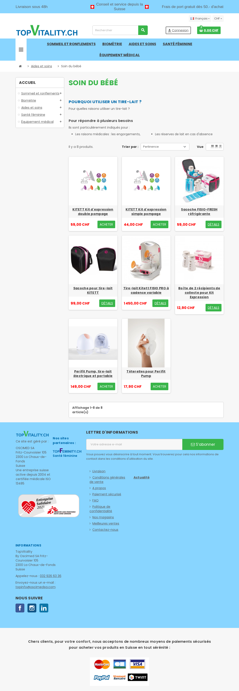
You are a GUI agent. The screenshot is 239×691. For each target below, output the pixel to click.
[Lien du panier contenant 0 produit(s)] (209, 30)
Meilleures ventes (105, 523)
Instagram (31, 608)
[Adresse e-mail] (134, 444)
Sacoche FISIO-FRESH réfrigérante (199, 211)
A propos (99, 488)
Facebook (20, 608)
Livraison (98, 471)
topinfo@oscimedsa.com (35, 587)
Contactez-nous (105, 529)
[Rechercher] (120, 30)
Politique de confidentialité (100, 508)
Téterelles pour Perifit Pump (145, 373)
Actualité (142, 477)
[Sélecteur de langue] (200, 18)
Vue (200, 147)
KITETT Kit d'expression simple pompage (146, 211)
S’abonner (203, 444)
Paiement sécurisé (106, 494)
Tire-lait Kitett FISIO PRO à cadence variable (146, 290)
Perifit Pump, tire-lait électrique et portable (93, 373)
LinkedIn (43, 608)
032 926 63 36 (50, 576)
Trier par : (130, 147)
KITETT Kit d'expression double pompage (92, 211)
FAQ (95, 500)
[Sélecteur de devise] (217, 18)
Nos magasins (103, 517)
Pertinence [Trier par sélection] (151, 147)
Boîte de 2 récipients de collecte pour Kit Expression (199, 292)
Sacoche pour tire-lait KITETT (93, 290)
